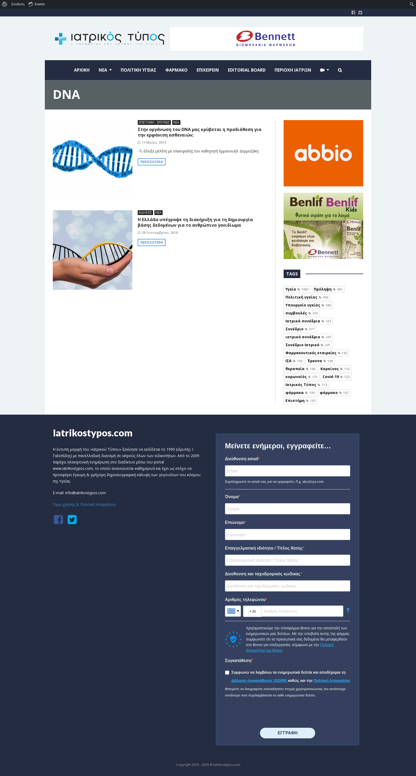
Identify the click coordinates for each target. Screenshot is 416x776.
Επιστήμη (300, 400)
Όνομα (232, 496)
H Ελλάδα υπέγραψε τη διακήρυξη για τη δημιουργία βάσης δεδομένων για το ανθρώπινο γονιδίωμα (195, 222)
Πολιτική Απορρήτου (332, 680)
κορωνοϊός (301, 376)
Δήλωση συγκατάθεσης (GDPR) (259, 680)
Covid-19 (336, 376)
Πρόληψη (328, 289)
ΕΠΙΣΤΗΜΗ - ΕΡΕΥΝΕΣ (154, 122)
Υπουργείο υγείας (308, 305)
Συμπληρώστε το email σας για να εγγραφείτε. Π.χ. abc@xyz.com (274, 482)
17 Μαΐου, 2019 (154, 142)
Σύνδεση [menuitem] (17, 4)
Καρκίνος (335, 368)
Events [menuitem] (36, 4)
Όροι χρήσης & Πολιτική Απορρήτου (84, 504)
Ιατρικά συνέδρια (308, 320)
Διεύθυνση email (241, 459)
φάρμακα (300, 392)
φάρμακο (334, 392)
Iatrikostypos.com (93, 432)
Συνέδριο (299, 328)
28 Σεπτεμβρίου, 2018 (160, 232)
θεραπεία (300, 368)
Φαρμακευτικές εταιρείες (316, 352)
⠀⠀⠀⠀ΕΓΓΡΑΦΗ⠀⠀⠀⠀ (287, 733)
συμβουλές (301, 312)
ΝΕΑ (176, 122)
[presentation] (265, 713)
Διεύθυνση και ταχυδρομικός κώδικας (262, 574)
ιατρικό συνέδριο (308, 336)
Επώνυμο (235, 522)
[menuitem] (4, 4)
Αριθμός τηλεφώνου (245, 599)
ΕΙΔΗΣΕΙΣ (145, 212)
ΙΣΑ (293, 360)
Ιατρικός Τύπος (306, 384)
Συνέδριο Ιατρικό (307, 344)
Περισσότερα (151, 162)
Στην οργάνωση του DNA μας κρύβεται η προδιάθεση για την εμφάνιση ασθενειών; (199, 132)
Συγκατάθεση (238, 660)
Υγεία (297, 289)
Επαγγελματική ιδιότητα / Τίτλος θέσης (264, 548)
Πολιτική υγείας (306, 297)
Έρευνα (320, 360)
